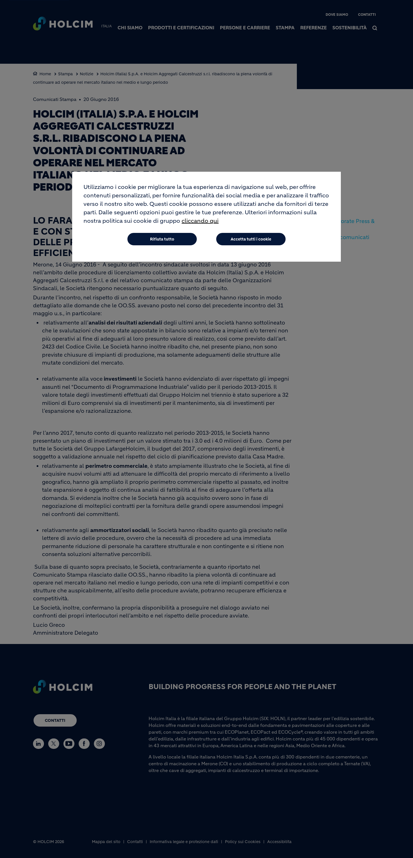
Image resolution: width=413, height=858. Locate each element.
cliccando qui (200, 220)
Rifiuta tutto (162, 239)
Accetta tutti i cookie (251, 239)
